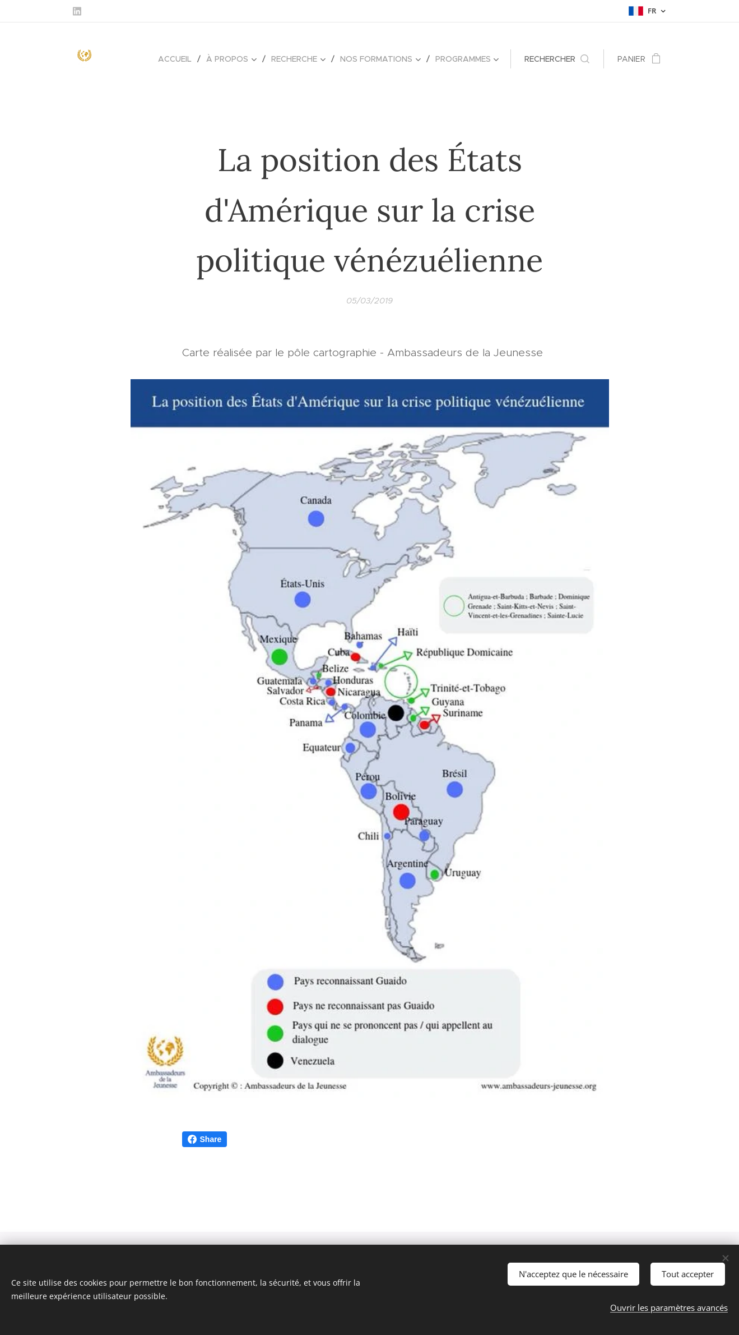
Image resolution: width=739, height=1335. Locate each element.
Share (205, 1139)
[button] (556, 59)
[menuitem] (178, 59)
